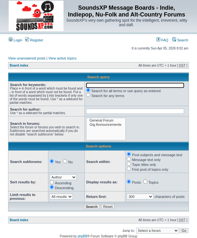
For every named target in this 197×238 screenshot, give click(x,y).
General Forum (106, 120)
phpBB (82, 236)
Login (15, 40)
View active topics (62, 58)
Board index (19, 65)
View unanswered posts (26, 58)
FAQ (162, 40)
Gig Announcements (106, 125)
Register (34, 40)
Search (180, 40)
